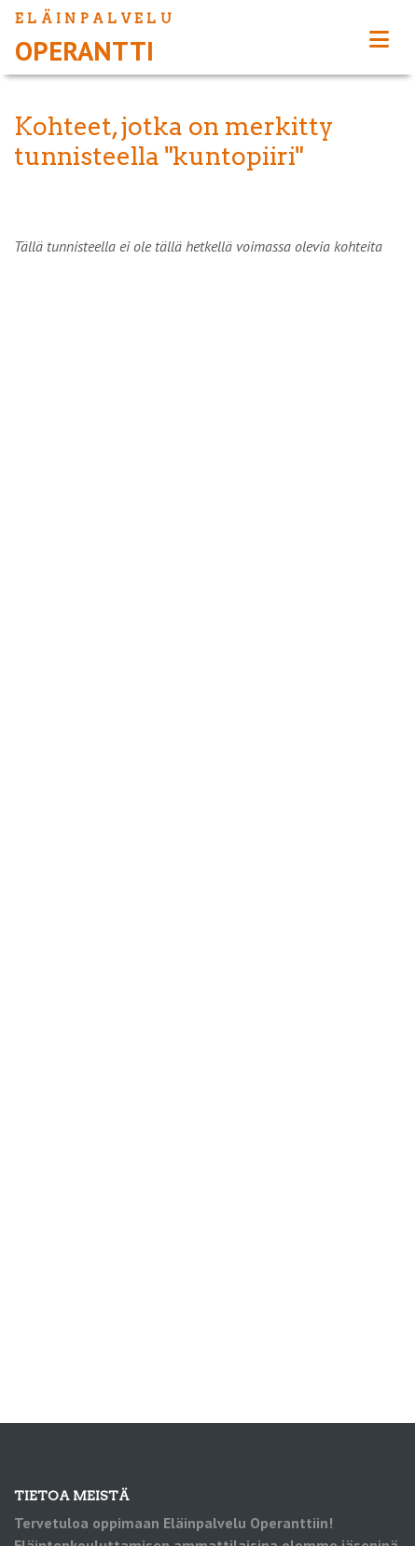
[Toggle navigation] (379, 39)
